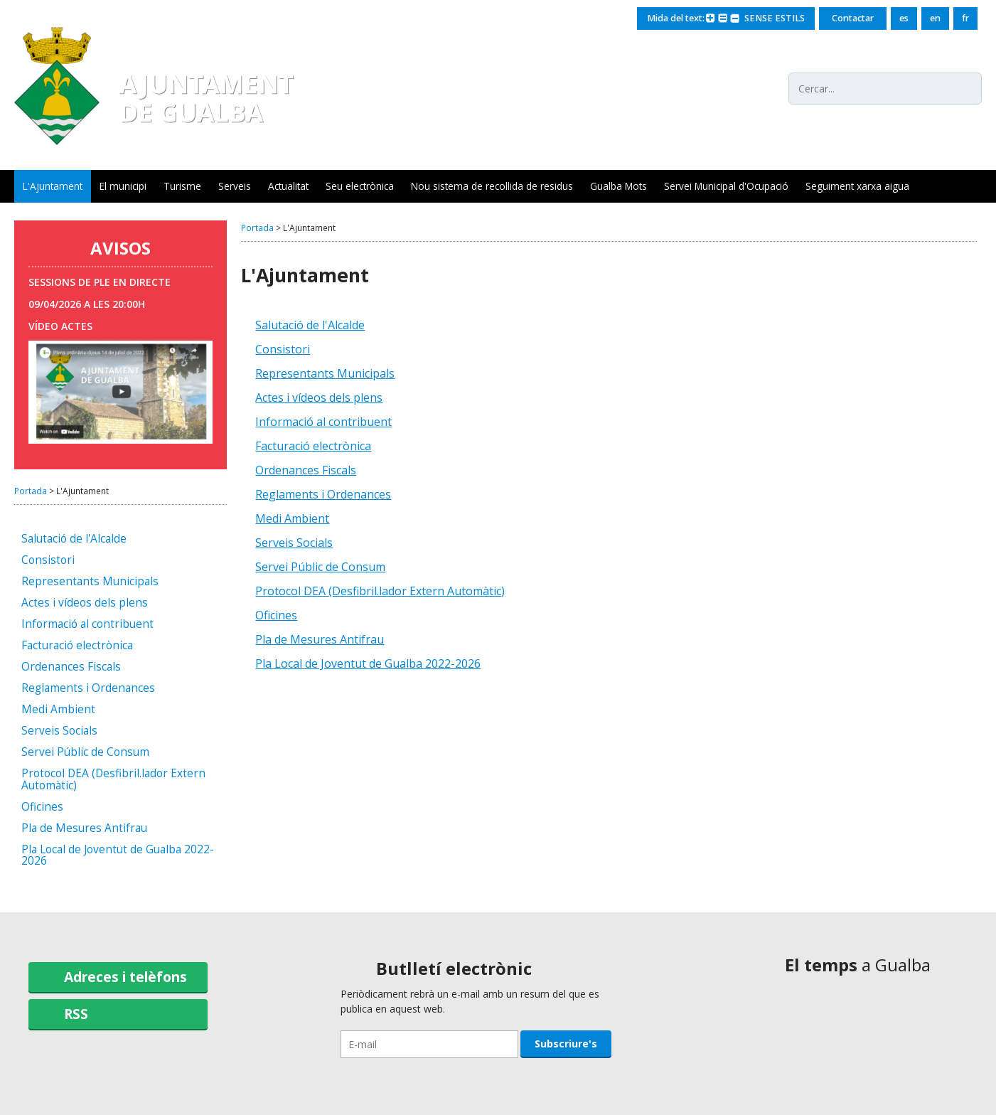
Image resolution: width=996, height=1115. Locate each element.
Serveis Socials (59, 731)
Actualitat (288, 186)
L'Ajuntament (52, 186)
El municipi (123, 186)
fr (965, 18)
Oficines (42, 807)
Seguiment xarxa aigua (857, 186)
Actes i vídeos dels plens (84, 603)
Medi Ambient (58, 710)
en (935, 18)
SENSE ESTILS (774, 18)
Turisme (182, 186)
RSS (76, 1013)
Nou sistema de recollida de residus (492, 186)
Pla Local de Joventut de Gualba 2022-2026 (117, 856)
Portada (30, 490)
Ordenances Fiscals (71, 667)
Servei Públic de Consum (85, 753)
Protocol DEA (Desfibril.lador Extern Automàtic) (113, 780)
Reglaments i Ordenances (88, 689)
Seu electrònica (360, 186)
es (904, 18)
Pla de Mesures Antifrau (84, 829)
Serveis (234, 186)
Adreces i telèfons (125, 976)
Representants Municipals (90, 582)
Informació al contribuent (87, 625)
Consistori (48, 561)
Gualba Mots (618, 186)
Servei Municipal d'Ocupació (726, 186)
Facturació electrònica (77, 646)
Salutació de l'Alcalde (74, 539)
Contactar (853, 18)
